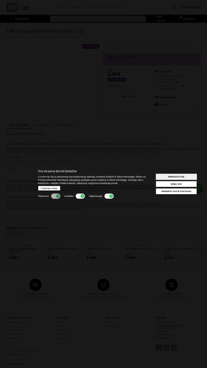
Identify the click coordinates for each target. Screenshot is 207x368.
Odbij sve (176, 184)
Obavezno (49, 196)
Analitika (74, 196)
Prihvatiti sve (176, 177)
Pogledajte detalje (49, 188)
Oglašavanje (101, 196)
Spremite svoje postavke (176, 191)
